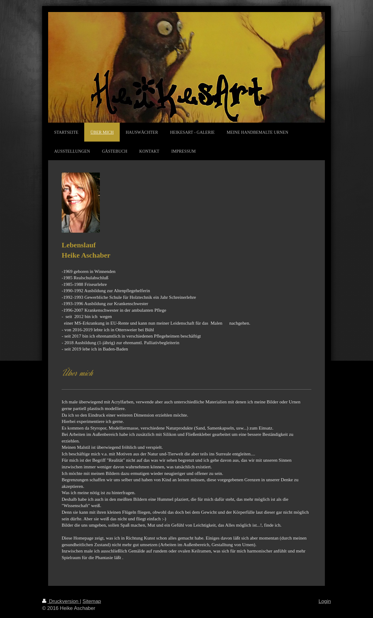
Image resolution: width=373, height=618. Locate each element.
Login (325, 601)
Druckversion (61, 601)
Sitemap (91, 601)
